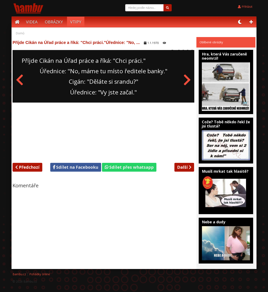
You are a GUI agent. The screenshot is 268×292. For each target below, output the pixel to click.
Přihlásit (245, 7)
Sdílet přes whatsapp (129, 167)
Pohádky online (39, 274)
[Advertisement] (103, 132)
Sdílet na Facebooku (75, 167)
